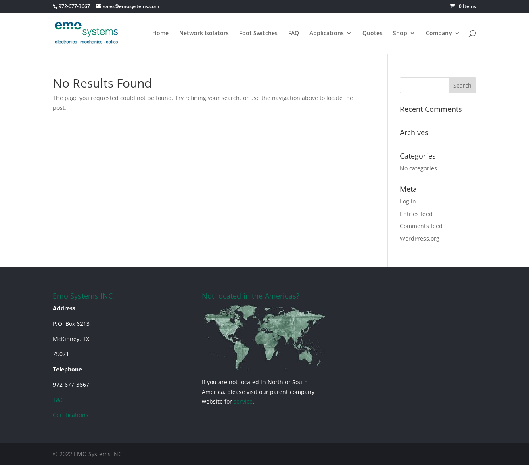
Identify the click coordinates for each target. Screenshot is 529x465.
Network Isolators (204, 33)
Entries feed (416, 214)
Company (439, 33)
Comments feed (421, 226)
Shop (400, 33)
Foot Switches (258, 33)
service (243, 401)
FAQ (293, 33)
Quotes (372, 33)
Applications (326, 33)
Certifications (70, 415)
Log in (408, 201)
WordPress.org (419, 238)
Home (160, 33)
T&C (58, 400)
